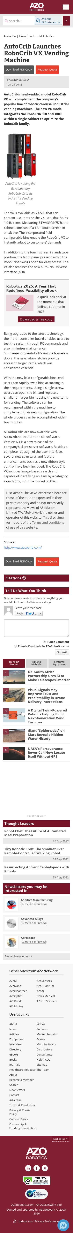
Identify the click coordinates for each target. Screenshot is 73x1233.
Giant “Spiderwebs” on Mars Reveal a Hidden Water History (46, 734)
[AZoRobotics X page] (45, 1168)
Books (13, 1059)
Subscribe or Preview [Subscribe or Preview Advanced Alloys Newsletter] (34, 923)
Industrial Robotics (41, 36)
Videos (41, 1024)
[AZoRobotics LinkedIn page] (28, 1168)
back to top (60, 1138)
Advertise (15, 1100)
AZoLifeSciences (47, 1001)
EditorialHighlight (36, 663)
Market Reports (47, 1034)
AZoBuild (15, 1001)
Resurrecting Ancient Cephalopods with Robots (36, 869)
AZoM (13, 981)
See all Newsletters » (18, 956)
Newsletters (17, 1090)
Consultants (44, 1054)
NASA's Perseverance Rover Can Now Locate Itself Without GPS (46, 752)
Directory (15, 1049)
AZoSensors (44, 981)
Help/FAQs (43, 1059)
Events (41, 1039)
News (22, 36)
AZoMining (16, 1006)
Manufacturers (46, 1044)
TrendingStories (14, 663)
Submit (62, 652)
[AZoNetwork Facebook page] (36, 1168)
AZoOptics (16, 996)
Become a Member (21, 1080)
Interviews (16, 1044)
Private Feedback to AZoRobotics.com (43, 646)
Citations (15, 578)
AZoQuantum (45, 986)
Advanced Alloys (32, 919)
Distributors (44, 1049)
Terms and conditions (48, 522)
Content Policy (18, 1119)
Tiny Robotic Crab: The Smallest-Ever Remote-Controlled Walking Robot (34, 851)
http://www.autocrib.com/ (23, 547)
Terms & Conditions (22, 1105)
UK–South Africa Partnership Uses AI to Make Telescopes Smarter (49, 676)
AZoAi (40, 991)
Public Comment (58, 642)
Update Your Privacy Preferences (36, 1221)
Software (42, 1029)
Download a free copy (36, 319)
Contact (14, 1095)
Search (13, 1085)
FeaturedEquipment (59, 663)
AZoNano (15, 986)
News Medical (46, 996)
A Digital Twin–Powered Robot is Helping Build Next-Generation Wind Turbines (47, 716)
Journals (14, 1064)
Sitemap (42, 1064)
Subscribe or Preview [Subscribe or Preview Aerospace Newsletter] (34, 942)
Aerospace (28, 938)
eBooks (13, 1054)
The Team (43, 1069)
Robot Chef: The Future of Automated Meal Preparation (35, 833)
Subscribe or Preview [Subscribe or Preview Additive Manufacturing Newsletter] (34, 904)
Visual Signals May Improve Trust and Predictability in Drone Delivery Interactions (46, 696)
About (13, 1024)
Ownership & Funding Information (22, 1126)
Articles (14, 1034)
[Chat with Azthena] (63, 1225)
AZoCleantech (18, 991)
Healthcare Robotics (22, 1069)
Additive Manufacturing (37, 900)
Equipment (16, 1039)
